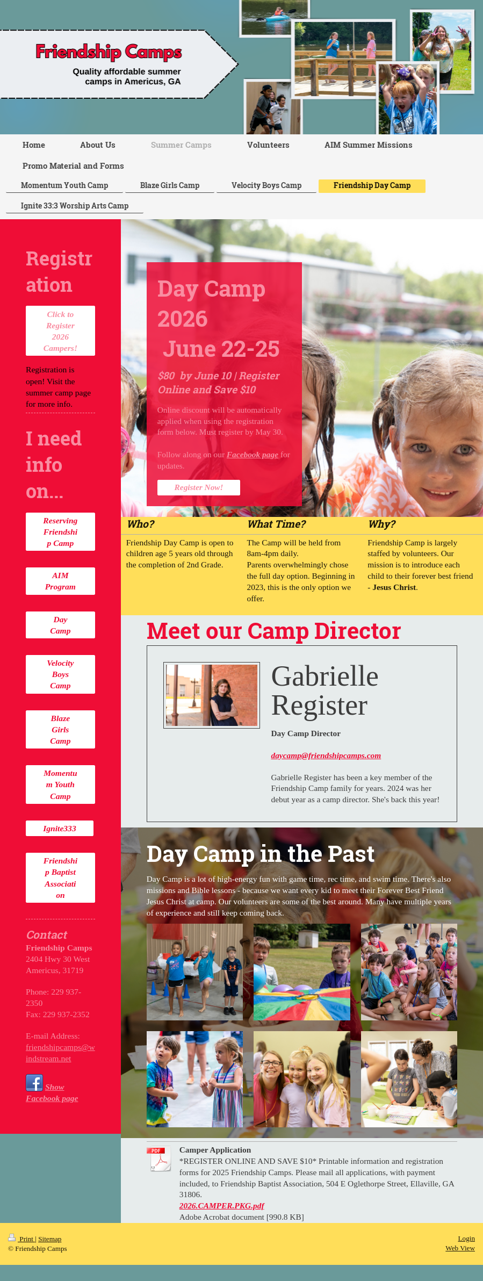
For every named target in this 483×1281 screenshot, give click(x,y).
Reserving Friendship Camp (60, 532)
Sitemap (49, 1239)
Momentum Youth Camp (60, 784)
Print (21, 1239)
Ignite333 (59, 828)
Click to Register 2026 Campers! (60, 331)
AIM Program (60, 581)
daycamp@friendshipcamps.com (326, 755)
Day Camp (60, 625)
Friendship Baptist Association (60, 877)
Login (466, 1238)
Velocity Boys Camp (60, 674)
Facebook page (252, 454)
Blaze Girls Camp (60, 729)
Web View (460, 1248)
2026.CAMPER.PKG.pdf (221, 1205)
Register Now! (199, 487)
